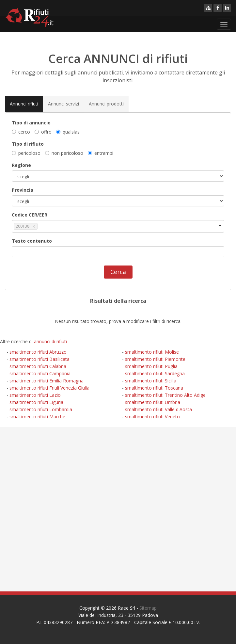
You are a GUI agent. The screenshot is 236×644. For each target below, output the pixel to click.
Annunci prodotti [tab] (106, 104)
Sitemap (148, 608)
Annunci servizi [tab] (63, 104)
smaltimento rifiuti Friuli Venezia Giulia (49, 388)
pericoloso (26, 153)
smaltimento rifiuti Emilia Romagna (46, 381)
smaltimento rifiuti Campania (40, 373)
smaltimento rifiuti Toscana (154, 388)
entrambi (100, 153)
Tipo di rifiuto (28, 144)
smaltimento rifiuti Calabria (37, 366)
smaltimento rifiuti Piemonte (155, 359)
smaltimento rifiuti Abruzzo (38, 352)
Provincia (22, 190)
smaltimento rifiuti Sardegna (155, 373)
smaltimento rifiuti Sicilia (150, 381)
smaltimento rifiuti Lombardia (40, 409)
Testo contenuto (32, 241)
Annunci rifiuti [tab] (24, 104)
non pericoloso (64, 153)
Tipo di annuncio (31, 123)
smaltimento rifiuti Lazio (35, 395)
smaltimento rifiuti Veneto (152, 416)
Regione (21, 165)
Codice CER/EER (29, 215)
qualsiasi (68, 132)
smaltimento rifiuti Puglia (151, 366)
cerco (21, 132)
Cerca (118, 272)
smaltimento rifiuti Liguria (36, 402)
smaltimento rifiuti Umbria (152, 402)
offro (43, 132)
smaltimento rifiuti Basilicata (39, 359)
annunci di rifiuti (50, 341)
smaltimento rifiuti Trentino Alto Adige (165, 395)
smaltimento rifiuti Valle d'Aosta (158, 409)
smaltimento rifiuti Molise (152, 352)
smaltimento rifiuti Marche (37, 416)
